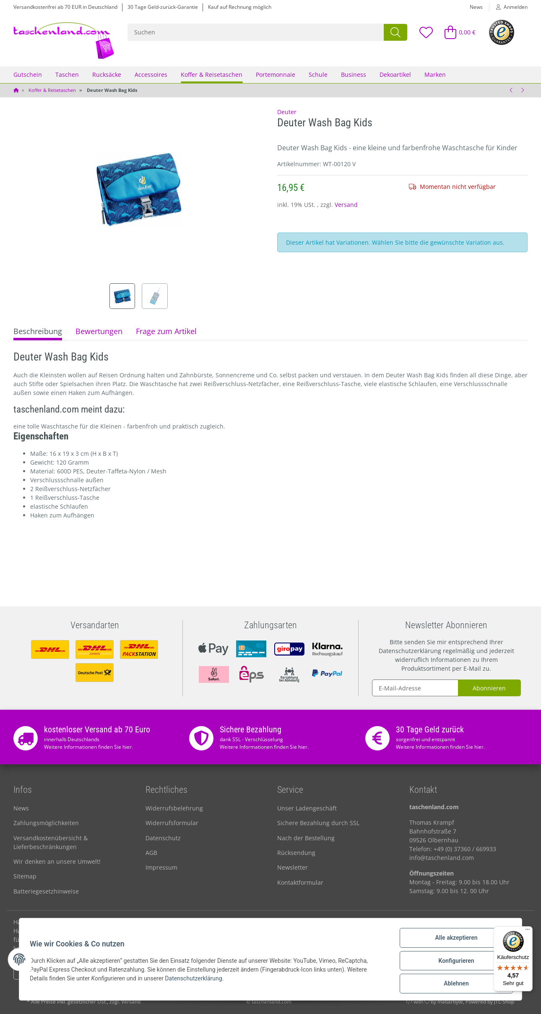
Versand (346, 205)
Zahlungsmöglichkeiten (46, 823)
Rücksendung (296, 853)
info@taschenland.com (441, 858)
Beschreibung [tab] (37, 331)
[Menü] (528, 931)
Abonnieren (489, 688)
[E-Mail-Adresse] (415, 687)
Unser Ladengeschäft (307, 808)
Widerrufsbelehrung (174, 808)
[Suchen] (256, 32)
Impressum (161, 867)
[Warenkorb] (456, 32)
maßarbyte (450, 1001)
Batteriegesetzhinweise (46, 891)
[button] (508, 7)
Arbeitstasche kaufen (161, 922)
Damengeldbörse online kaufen (242, 922)
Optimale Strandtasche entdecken (341, 922)
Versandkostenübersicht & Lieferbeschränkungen (50, 842)
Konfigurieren (453, 962)
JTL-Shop (504, 1001)
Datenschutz (163, 838)
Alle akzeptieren (453, 940)
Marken (435, 74)
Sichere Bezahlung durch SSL (318, 823)
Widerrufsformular (172, 823)
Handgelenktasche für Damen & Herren (69, 922)
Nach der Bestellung (306, 838)
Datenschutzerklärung (410, 651)
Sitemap (24, 876)
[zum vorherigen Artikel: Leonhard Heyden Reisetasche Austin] (511, 90)
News (476, 6)
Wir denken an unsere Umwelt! (57, 861)
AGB (151, 853)
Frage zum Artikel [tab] (166, 331)
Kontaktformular (300, 882)
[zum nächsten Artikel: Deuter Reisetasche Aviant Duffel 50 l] (522, 90)
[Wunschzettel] (425, 32)
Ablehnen (453, 984)
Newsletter (292, 867)
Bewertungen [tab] (98, 331)
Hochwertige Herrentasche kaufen (443, 922)
